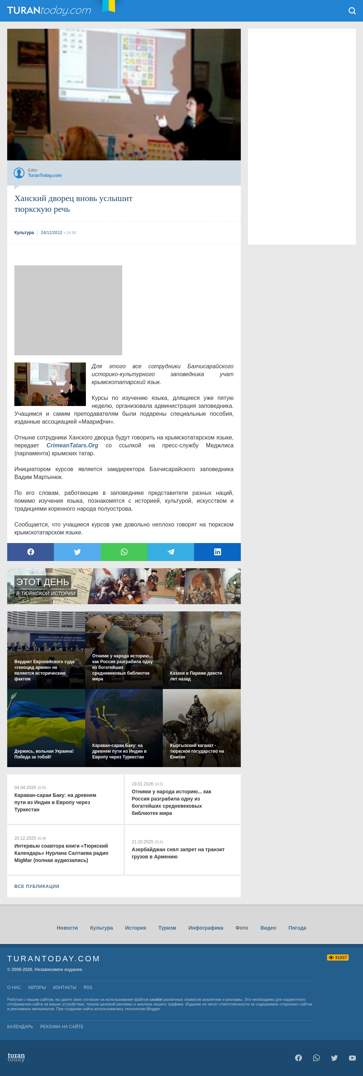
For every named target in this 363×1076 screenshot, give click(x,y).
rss (87, 987)
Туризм (167, 928)
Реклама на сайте (62, 1026)
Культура (101, 928)
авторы (37, 987)
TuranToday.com (50, 10)
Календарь (20, 1026)
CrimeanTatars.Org (72, 445)
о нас (14, 987)
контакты (65, 987)
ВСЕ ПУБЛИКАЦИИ (37, 886)
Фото (241, 928)
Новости (67, 928)
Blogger (153, 1009)
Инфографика (205, 928)
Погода (297, 928)
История (135, 928)
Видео (268, 928)
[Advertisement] (68, 310)
